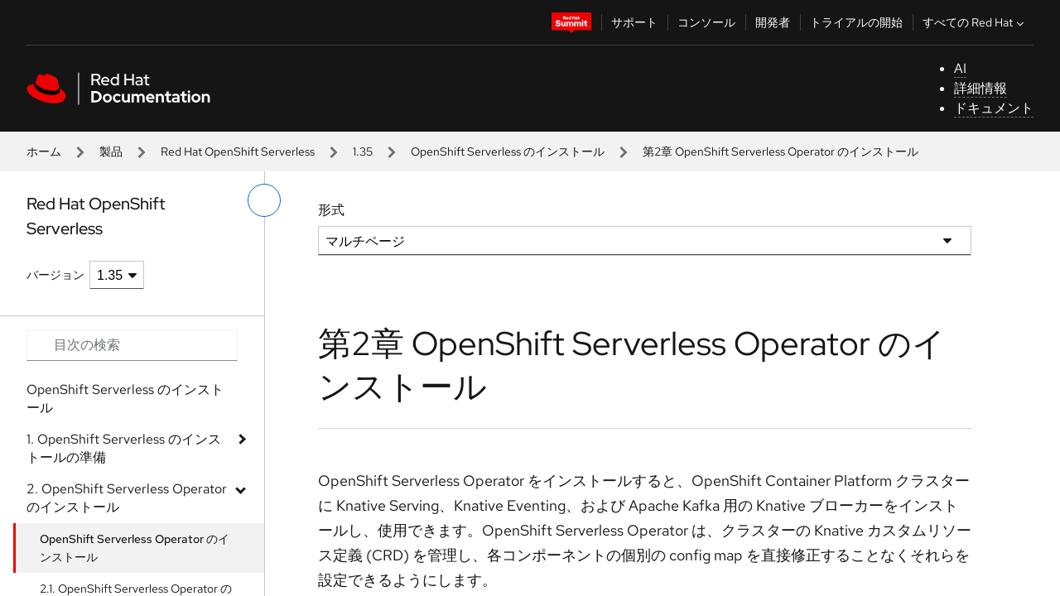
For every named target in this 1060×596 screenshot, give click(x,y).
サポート (634, 22)
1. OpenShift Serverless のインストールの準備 (123, 448)
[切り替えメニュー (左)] (264, 200)
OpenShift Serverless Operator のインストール (134, 548)
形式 (331, 210)
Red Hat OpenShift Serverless (238, 151)
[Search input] (132, 345)
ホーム (43, 151)
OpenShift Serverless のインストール (508, 151)
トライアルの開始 (856, 22)
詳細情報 (980, 88)
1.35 (363, 151)
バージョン (55, 274)
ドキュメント (994, 108)
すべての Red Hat (975, 22)
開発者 (772, 22)
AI (960, 68)
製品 (111, 151)
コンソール (706, 22)
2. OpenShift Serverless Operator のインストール (126, 498)
